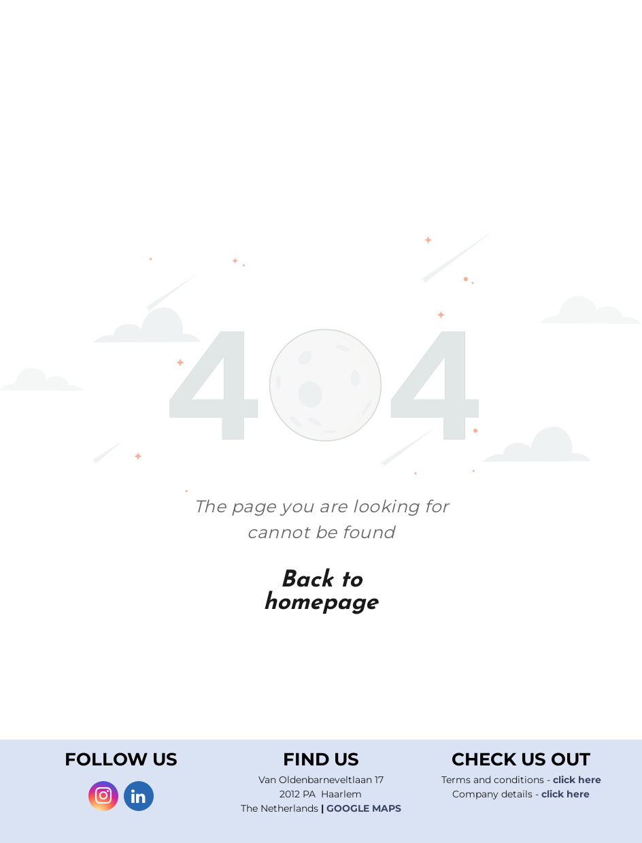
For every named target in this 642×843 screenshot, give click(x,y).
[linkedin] (139, 797)
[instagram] (103, 797)
